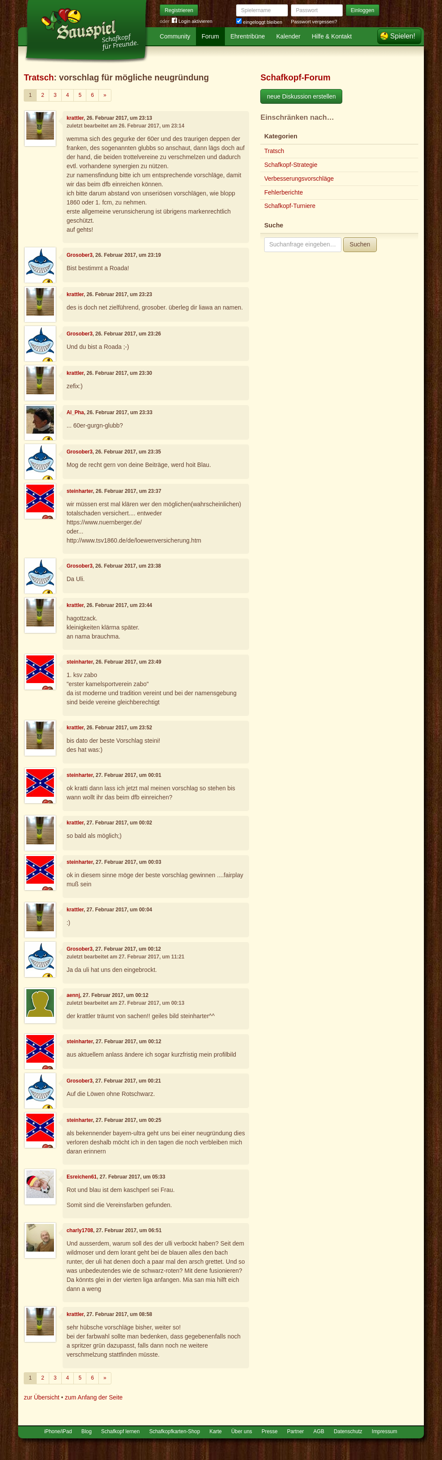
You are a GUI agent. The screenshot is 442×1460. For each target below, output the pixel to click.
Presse (270, 1431)
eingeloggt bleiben (259, 22)
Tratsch (39, 77)
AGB (318, 1431)
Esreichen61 (81, 1177)
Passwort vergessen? (314, 21)
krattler (75, 118)
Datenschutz (348, 1431)
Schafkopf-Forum (295, 77)
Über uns (241, 1431)
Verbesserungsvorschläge (299, 178)
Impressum (384, 1431)
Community (175, 36)
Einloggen (363, 10)
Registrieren (179, 10)
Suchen (360, 244)
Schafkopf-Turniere (290, 205)
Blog (87, 1431)
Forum (210, 36)
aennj (73, 995)
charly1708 (79, 1230)
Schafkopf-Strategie (290, 164)
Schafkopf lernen (120, 1431)
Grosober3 (79, 255)
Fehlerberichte (283, 192)
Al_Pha (75, 412)
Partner (295, 1431)
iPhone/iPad (58, 1431)
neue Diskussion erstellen (301, 96)
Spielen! (402, 36)
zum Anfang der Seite (94, 1397)
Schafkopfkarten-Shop (174, 1431)
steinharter (79, 491)
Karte (215, 1431)
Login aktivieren (192, 21)
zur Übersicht (41, 1397)
